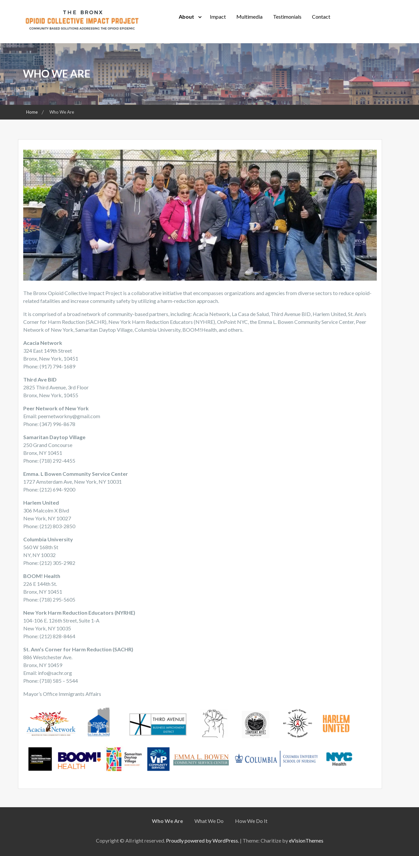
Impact (218, 16)
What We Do (209, 821)
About (186, 16)
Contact (321, 16)
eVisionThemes (306, 840)
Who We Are (167, 821)
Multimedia (249, 16)
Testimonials (287, 16)
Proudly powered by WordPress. (202, 840)
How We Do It (251, 821)
